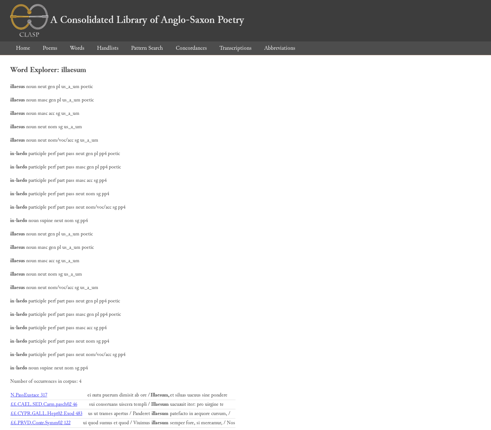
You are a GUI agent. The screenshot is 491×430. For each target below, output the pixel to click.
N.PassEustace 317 (29, 395)
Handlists (107, 48)
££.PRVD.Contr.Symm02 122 (41, 422)
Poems (50, 48)
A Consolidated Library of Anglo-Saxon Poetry (127, 19)
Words (77, 48)
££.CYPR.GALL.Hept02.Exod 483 (46, 413)
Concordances (191, 48)
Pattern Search (147, 48)
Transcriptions (235, 48)
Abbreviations (279, 48)
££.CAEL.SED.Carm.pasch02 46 (44, 404)
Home (23, 48)
